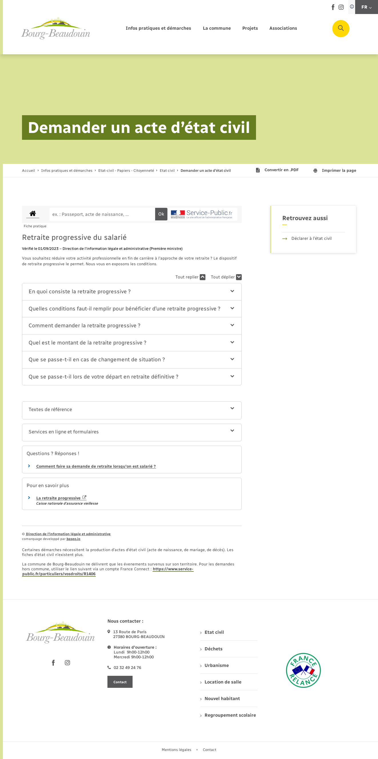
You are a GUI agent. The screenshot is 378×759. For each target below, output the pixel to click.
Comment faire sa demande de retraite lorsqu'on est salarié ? (96, 466)
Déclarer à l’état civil (307, 238)
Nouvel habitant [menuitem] (220, 698)
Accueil (28, 170)
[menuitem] (158, 28)
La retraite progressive (61, 498)
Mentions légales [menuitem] (176, 750)
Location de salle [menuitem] (220, 682)
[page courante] (206, 170)
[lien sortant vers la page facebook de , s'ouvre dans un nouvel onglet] (333, 8)
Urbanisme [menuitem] (214, 665)
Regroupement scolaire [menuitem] (228, 715)
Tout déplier (226, 277)
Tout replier (190, 277)
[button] (131, 291)
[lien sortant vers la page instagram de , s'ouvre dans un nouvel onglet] (341, 8)
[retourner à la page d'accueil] (55, 28)
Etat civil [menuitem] (212, 632)
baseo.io (73, 539)
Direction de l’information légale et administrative (68, 534)
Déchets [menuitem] (211, 649)
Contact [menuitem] (209, 750)
